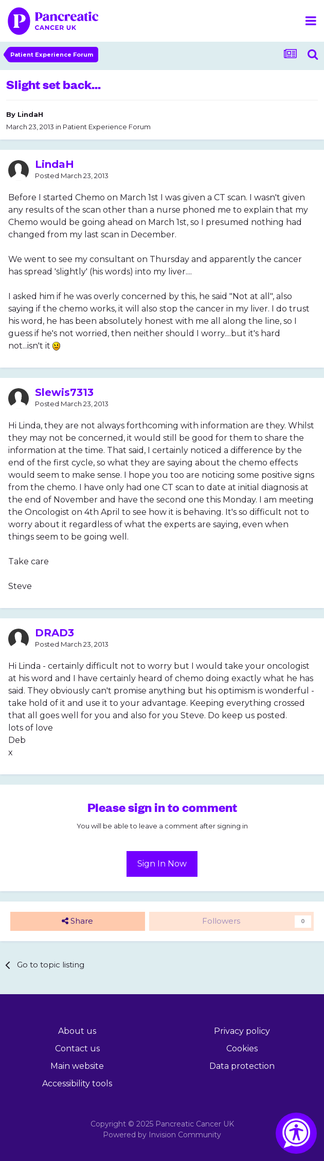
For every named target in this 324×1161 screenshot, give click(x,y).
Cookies (242, 1048)
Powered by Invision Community (162, 1134)
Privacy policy (242, 1031)
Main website (77, 1066)
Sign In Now (162, 864)
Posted (72, 175)
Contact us (77, 1048)
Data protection (242, 1066)
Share (77, 921)
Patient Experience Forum (107, 127)
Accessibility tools (77, 1083)
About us (77, 1031)
